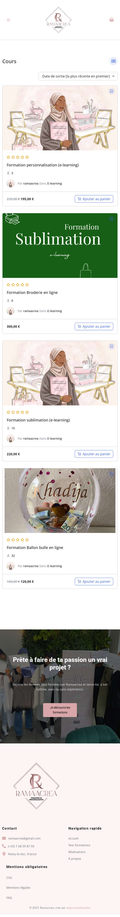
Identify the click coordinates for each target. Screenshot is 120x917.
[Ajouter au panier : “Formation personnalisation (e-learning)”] (94, 201)
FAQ (9, 898)
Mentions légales (18, 888)
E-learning (54, 186)
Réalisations (77, 852)
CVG (9, 878)
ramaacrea (30, 186)
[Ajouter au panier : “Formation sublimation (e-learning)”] (94, 457)
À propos (74, 859)
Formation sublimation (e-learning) (38, 422)
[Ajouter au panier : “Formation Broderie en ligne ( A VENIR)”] (94, 329)
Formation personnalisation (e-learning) (43, 167)
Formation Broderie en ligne (32, 295)
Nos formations (79, 845)
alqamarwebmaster (78, 908)
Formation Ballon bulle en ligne (35, 550)
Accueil (73, 838)
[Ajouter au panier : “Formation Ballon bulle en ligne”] (94, 584)
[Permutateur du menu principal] (8, 21)
